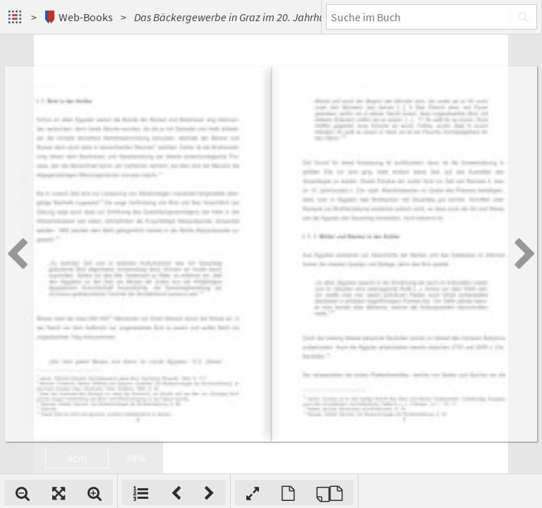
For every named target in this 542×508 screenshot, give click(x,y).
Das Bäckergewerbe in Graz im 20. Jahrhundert (241, 17)
